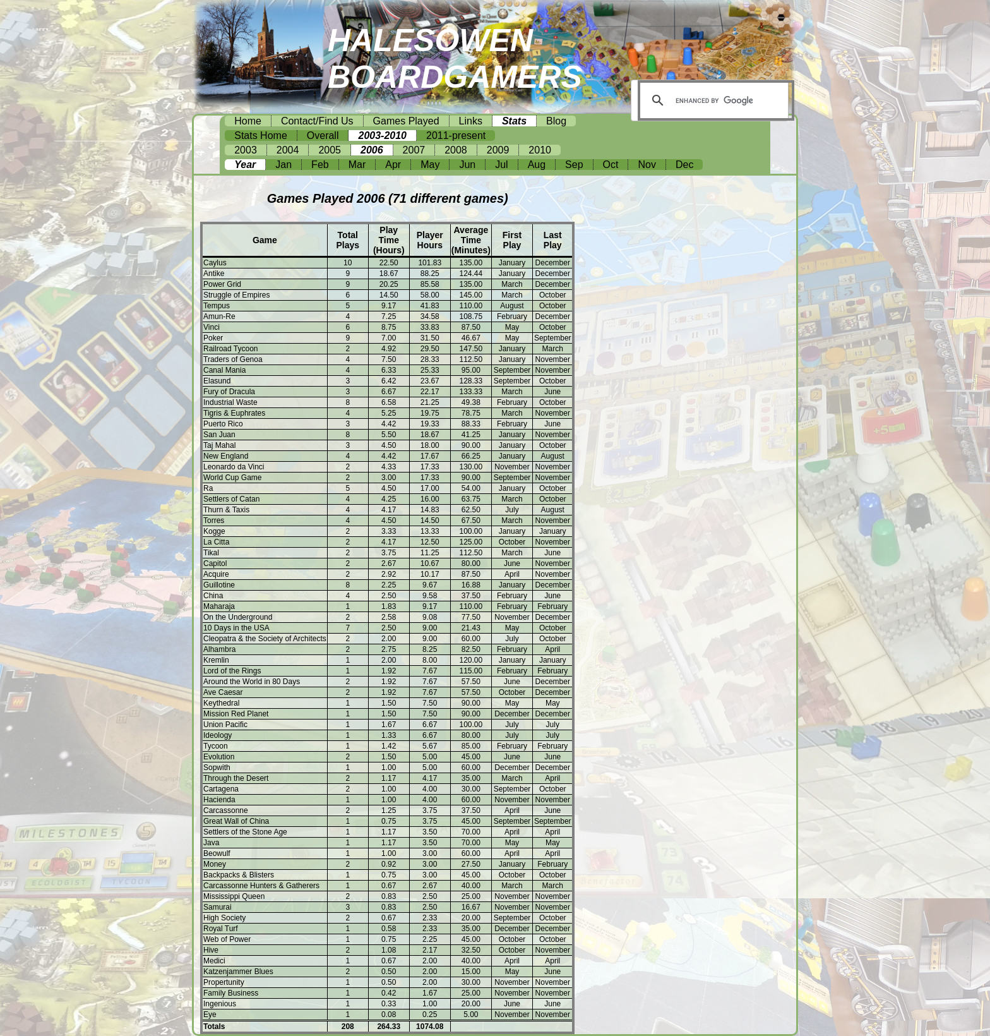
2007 (414, 150)
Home (247, 121)
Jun (467, 164)
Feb (320, 164)
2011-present (456, 135)
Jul (501, 164)
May (429, 164)
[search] (714, 100)
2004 (288, 150)
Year (245, 164)
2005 (329, 150)
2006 (372, 150)
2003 (245, 150)
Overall (323, 135)
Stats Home (260, 135)
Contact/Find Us (317, 121)
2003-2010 (382, 135)
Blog (556, 121)
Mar (357, 164)
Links (470, 121)
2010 (539, 150)
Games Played (406, 121)
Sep (574, 164)
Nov (646, 164)
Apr (393, 164)
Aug (537, 164)
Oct (611, 164)
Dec (684, 164)
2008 (455, 150)
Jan (283, 164)
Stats (514, 121)
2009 (498, 150)
